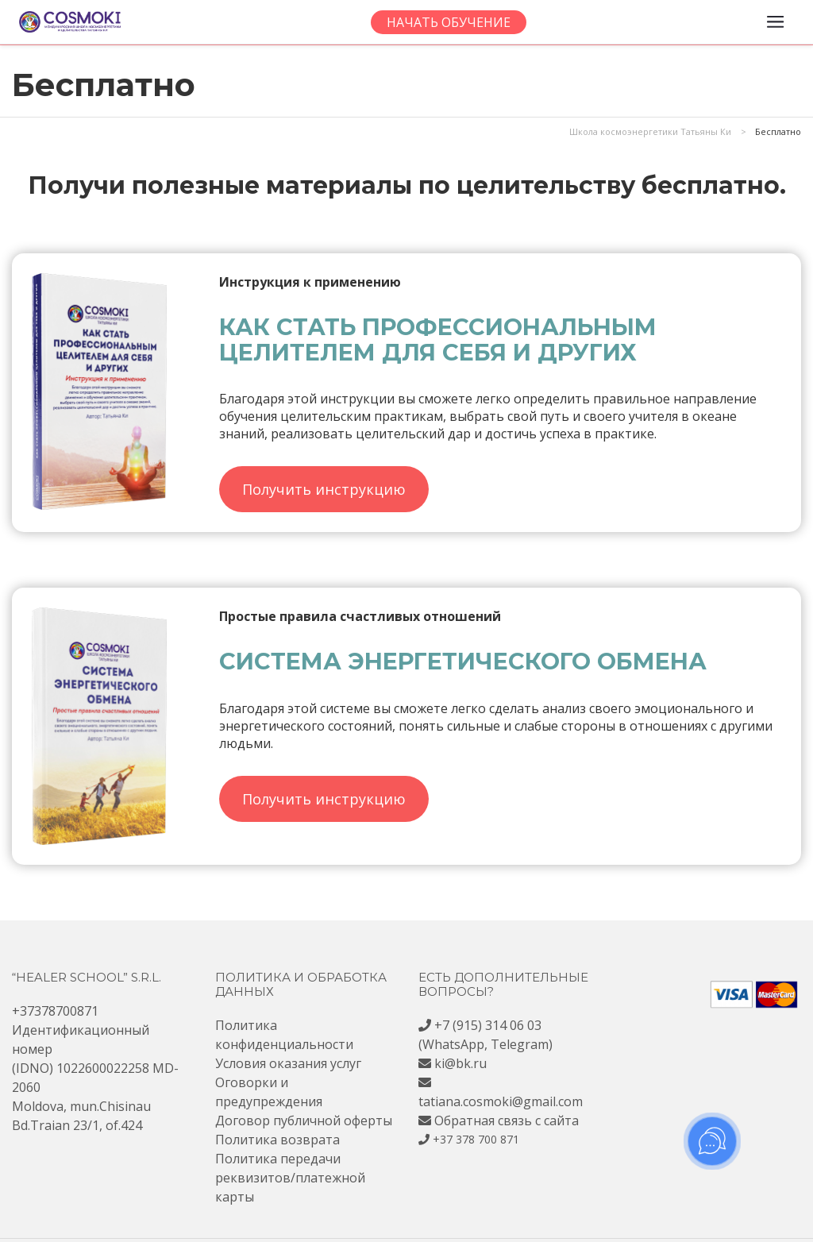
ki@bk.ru (460, 1063)
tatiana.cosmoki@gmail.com (500, 1101)
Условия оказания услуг (288, 1063)
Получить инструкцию (324, 489)
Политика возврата (277, 1139)
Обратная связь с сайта (506, 1120)
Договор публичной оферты (303, 1120)
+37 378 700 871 (476, 1139)
